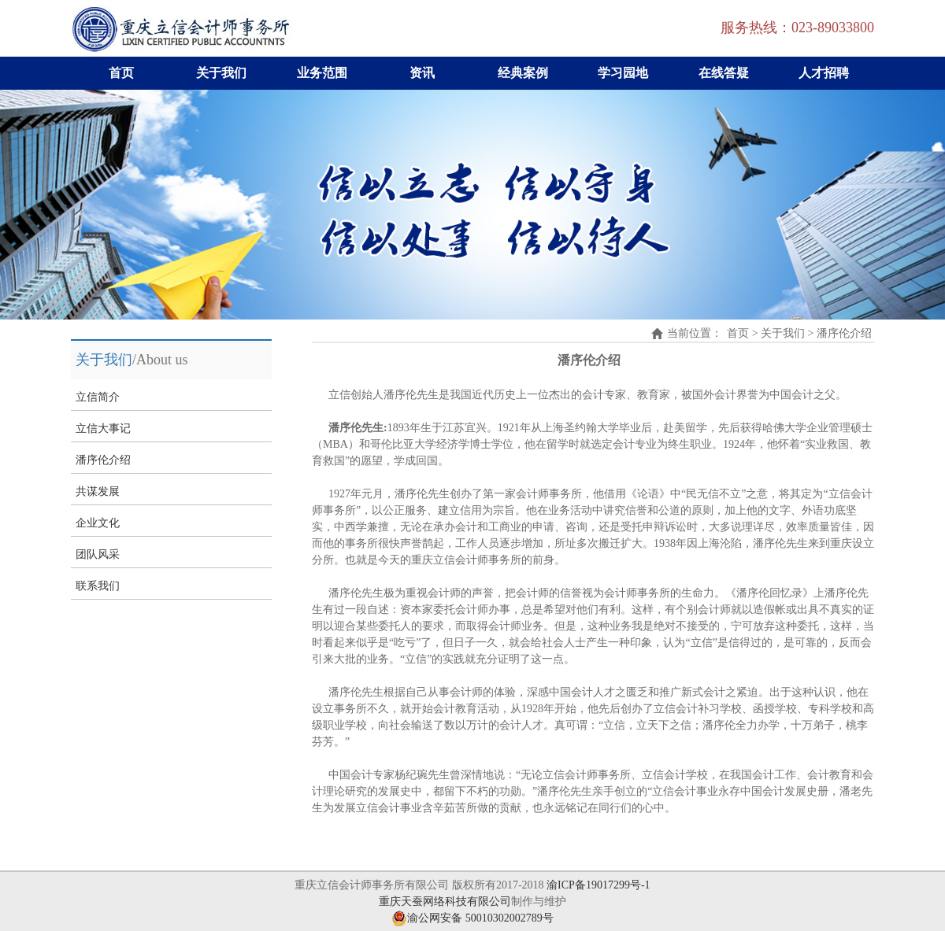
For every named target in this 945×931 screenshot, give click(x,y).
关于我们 (221, 72)
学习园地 (623, 72)
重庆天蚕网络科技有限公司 (445, 901)
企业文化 (98, 523)
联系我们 (98, 586)
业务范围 (322, 72)
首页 (121, 72)
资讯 (422, 72)
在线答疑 (724, 72)
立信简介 (98, 397)
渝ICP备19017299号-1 (598, 885)
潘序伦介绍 (103, 460)
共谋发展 (98, 491)
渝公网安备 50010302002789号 (472, 918)
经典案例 (523, 72)
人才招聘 (824, 72)
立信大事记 (103, 428)
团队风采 (98, 554)
